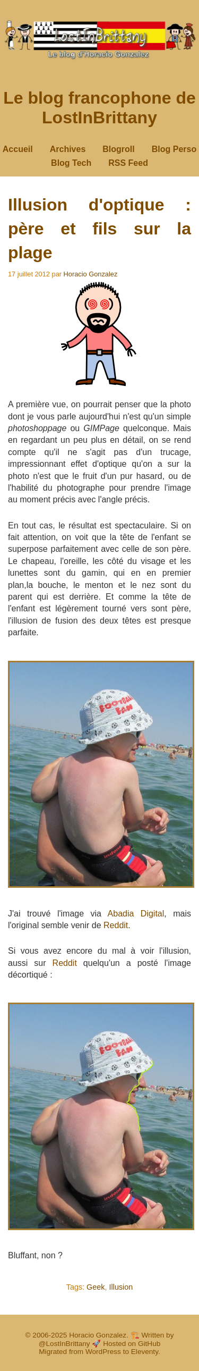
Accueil (18, 149)
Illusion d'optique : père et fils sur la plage (99, 228)
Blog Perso (174, 149)
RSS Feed (128, 162)
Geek (95, 1287)
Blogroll (118, 149)
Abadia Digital (136, 913)
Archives (68, 149)
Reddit (115, 925)
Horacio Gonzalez (91, 274)
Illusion (121, 1287)
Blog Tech (71, 162)
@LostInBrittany (64, 1344)
